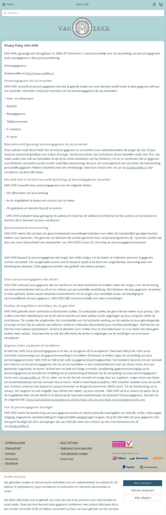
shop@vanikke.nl (136, 167)
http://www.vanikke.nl (40, 73)
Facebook (11, 463)
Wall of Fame (69, 442)
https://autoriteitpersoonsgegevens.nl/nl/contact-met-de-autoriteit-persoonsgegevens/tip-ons (85, 399)
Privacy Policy (66, 459)
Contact (10, 453)
